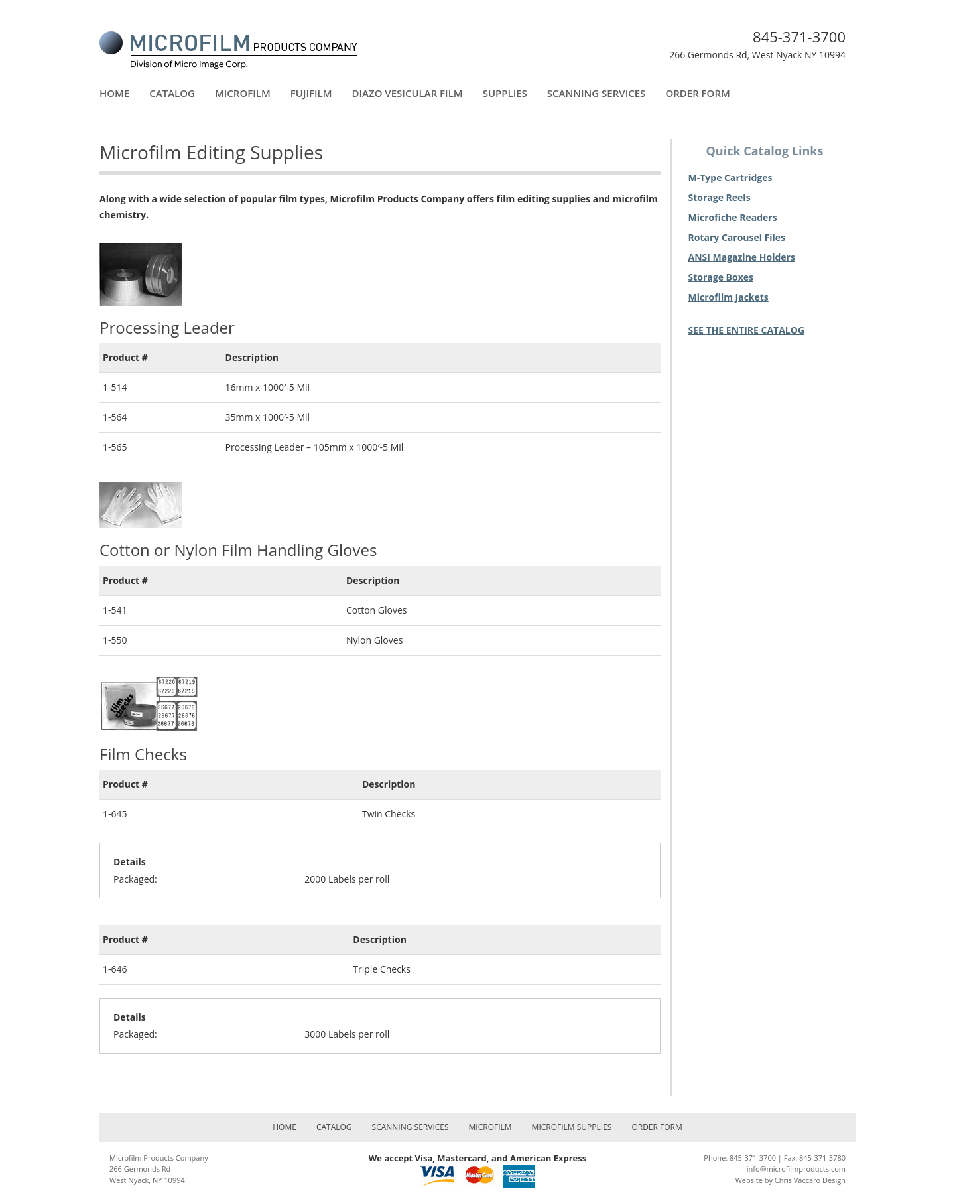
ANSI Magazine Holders (741, 257)
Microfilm (243, 93)
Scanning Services (596, 93)
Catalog (172, 93)
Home (114, 93)
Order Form (697, 93)
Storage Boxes (721, 277)
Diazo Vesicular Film (407, 93)
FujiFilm (311, 93)
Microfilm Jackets (728, 297)
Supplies (505, 93)
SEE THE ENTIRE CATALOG (746, 330)
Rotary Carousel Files (737, 237)
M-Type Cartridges (730, 177)
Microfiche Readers (732, 217)
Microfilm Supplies (572, 1127)
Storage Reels (719, 197)
